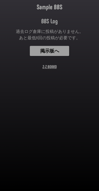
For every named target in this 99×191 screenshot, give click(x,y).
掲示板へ (49, 51)
